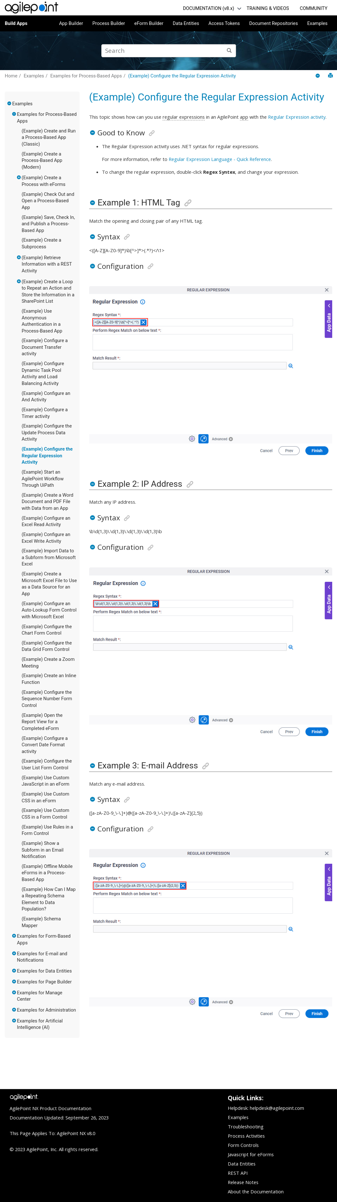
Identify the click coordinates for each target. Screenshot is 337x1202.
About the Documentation (256, 1191)
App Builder (71, 23)
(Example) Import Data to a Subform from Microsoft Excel (49, 557)
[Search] (229, 50)
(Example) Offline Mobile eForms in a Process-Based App (47, 872)
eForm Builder (149, 23)
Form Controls (243, 1145)
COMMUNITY (313, 8)
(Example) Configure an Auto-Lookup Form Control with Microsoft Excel (49, 610)
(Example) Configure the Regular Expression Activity (182, 76)
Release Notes (243, 1182)
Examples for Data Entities (44, 971)
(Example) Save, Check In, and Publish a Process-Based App (48, 223)
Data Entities (186, 23)
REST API (238, 1173)
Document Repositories (273, 23)
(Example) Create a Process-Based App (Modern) (42, 160)
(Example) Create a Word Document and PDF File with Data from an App (47, 501)
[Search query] (168, 50)
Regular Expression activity (297, 117)
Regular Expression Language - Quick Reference (220, 159)
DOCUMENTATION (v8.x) (208, 8)
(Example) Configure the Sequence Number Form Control (47, 698)
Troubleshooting (246, 1126)
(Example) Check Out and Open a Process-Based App (48, 200)
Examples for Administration (46, 1010)
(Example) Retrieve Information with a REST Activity (47, 264)
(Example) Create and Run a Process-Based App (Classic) (49, 137)
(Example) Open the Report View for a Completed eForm (42, 721)
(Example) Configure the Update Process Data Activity (47, 432)
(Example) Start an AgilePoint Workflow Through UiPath (43, 478)
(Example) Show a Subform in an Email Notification (43, 849)
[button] (9, 103)
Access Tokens (224, 23)
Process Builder (108, 23)
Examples (317, 23)
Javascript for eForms (251, 1154)
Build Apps (16, 23)
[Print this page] (330, 75)
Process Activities (246, 1136)
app (244, 117)
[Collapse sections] (318, 76)
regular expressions (184, 117)
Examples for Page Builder (44, 982)
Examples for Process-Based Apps (86, 76)
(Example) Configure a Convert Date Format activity (45, 744)
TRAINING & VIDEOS (268, 8)
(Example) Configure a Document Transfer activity (45, 347)
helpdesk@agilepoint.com (277, 1108)
